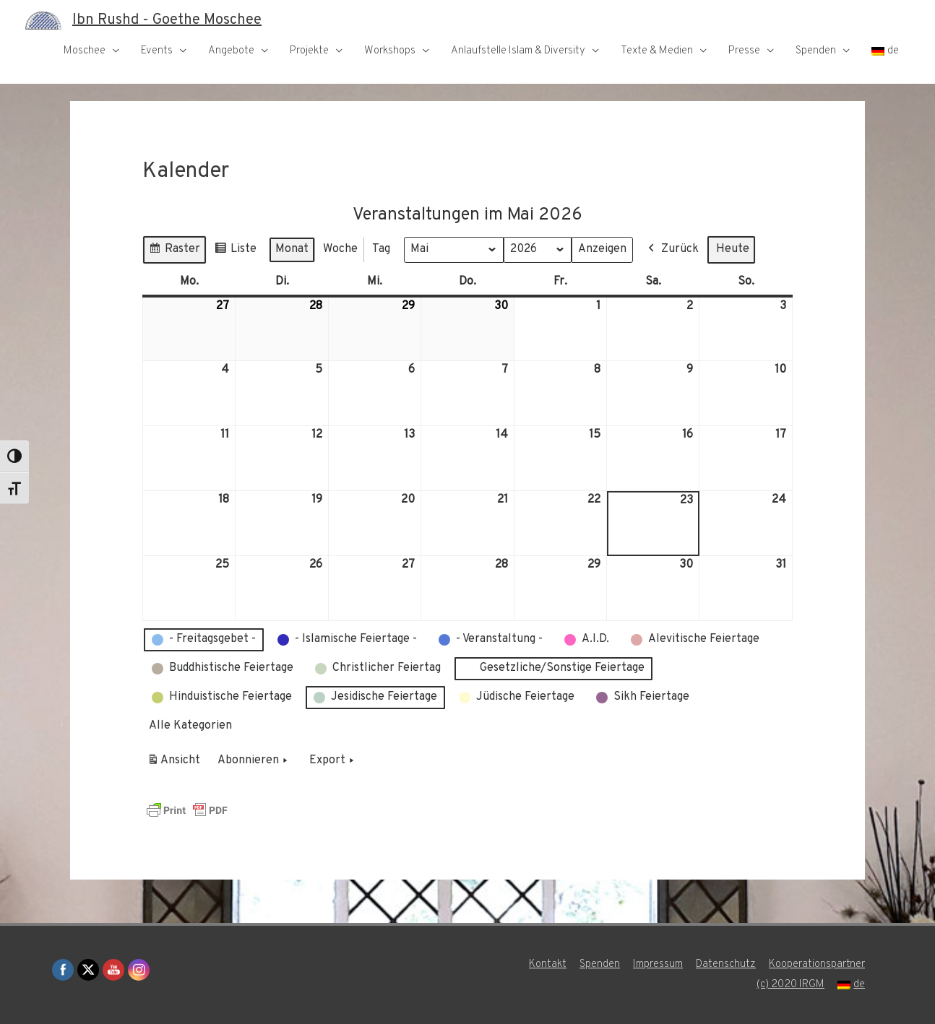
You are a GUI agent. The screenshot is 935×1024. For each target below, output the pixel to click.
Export (333, 760)
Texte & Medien (657, 51)
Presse (744, 51)
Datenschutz (726, 964)
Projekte (309, 51)
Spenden (816, 51)
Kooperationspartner (817, 964)
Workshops (389, 51)
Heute (732, 248)
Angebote (231, 51)
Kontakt (547, 964)
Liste (235, 251)
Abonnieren (253, 760)
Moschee (84, 51)
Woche (340, 248)
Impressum (658, 964)
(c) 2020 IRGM (790, 985)
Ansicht (176, 763)
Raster (174, 251)
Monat (292, 248)
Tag (381, 248)
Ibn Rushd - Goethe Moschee (167, 20)
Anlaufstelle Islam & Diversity (518, 51)
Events (157, 51)
